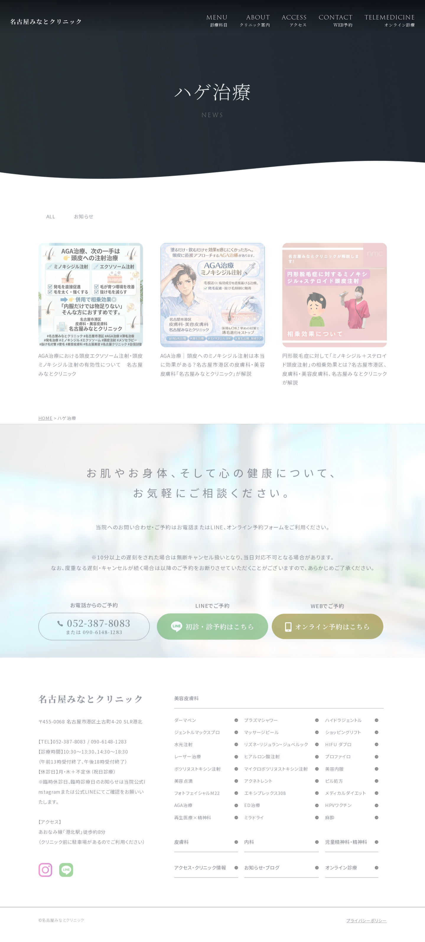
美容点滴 (183, 789)
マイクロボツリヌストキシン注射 (276, 777)
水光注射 (183, 752)
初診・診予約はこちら (212, 635)
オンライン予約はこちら (327, 635)
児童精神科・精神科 (346, 849)
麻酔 (330, 826)
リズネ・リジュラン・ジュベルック (276, 752)
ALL (51, 224)
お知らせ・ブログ (261, 875)
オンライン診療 (341, 875)
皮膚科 (181, 849)
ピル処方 (334, 789)
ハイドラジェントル (343, 728)
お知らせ (83, 224)
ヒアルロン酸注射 (262, 764)
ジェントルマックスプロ (197, 740)
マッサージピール (261, 740)
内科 (249, 849)
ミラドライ (254, 826)
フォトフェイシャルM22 (197, 801)
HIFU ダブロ (338, 752)
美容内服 (334, 777)
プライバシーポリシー (366, 929)
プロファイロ (338, 764)
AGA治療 (183, 813)
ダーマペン (185, 728)
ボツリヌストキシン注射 (197, 777)
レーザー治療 (187, 764)
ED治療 (252, 813)
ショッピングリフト (343, 740)
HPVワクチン (338, 813)
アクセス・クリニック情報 (200, 875)
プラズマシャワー (261, 728)
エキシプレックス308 (265, 801)
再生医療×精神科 (193, 826)
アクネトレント (258, 789)
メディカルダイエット (346, 801)
